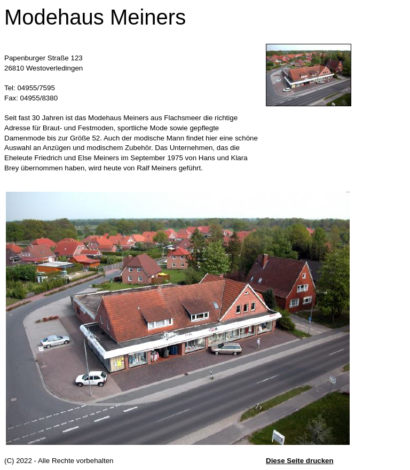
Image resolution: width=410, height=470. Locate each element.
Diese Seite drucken (300, 461)
